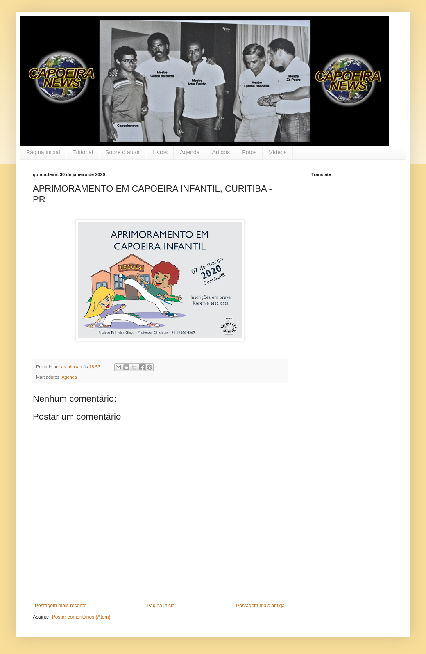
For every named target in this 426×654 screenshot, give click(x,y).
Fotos (249, 152)
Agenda (189, 152)
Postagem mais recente (60, 605)
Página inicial (43, 152)
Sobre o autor (122, 152)
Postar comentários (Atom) (81, 617)
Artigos (221, 152)
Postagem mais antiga (260, 605)
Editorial (83, 152)
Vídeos (278, 152)
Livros (160, 152)
